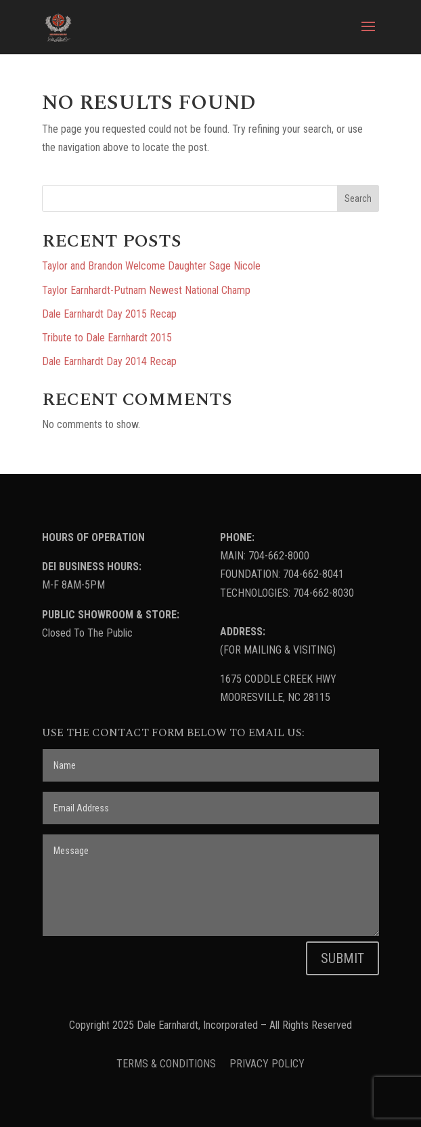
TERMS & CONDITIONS (167, 1063)
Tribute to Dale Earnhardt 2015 (107, 337)
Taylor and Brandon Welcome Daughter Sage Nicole (151, 265)
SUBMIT (342, 958)
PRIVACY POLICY (267, 1063)
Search (358, 198)
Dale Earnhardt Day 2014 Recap (109, 361)
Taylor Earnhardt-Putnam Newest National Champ (146, 290)
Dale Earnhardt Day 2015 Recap (109, 313)
